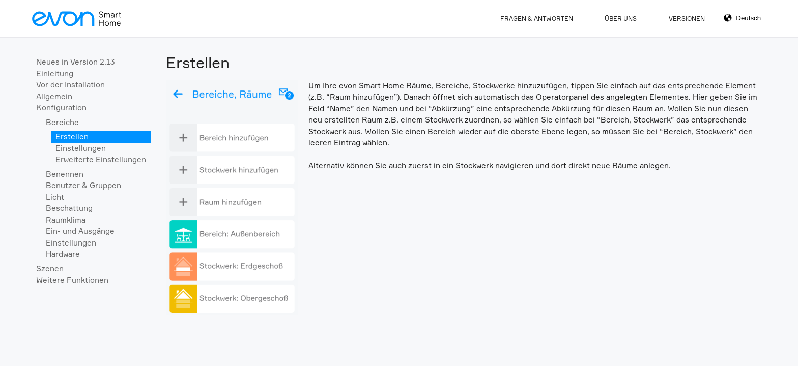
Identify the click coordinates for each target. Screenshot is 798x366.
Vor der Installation (70, 84)
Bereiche (62, 122)
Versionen (687, 18)
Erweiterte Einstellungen (100, 159)
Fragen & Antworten (536, 18)
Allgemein (54, 96)
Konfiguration (61, 107)
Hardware (63, 254)
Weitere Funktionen (72, 280)
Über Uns (621, 18)
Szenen (50, 268)
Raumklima (66, 220)
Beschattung (69, 208)
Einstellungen (80, 148)
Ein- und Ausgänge (80, 231)
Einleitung (54, 73)
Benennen (64, 174)
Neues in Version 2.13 (75, 62)
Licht (55, 197)
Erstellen (72, 136)
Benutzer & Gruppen (83, 185)
